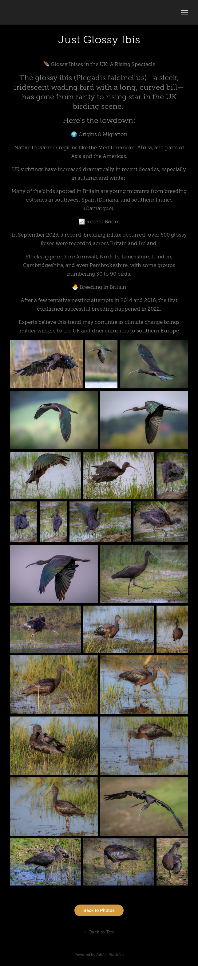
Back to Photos (99, 910)
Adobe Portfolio (110, 954)
